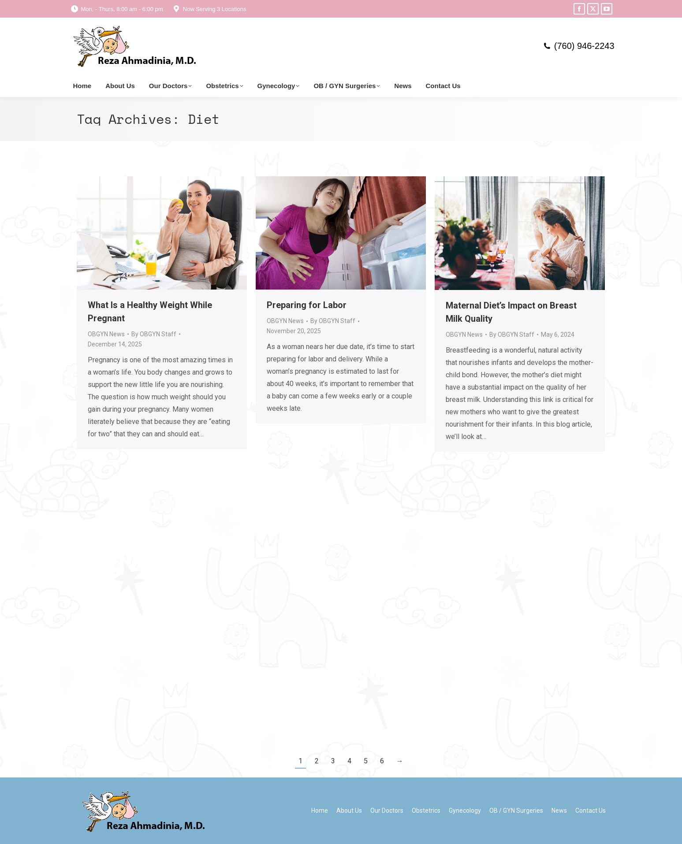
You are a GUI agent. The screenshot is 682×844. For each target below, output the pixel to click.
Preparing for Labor (307, 305)
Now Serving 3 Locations (209, 9)
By (153, 334)
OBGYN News (106, 334)
